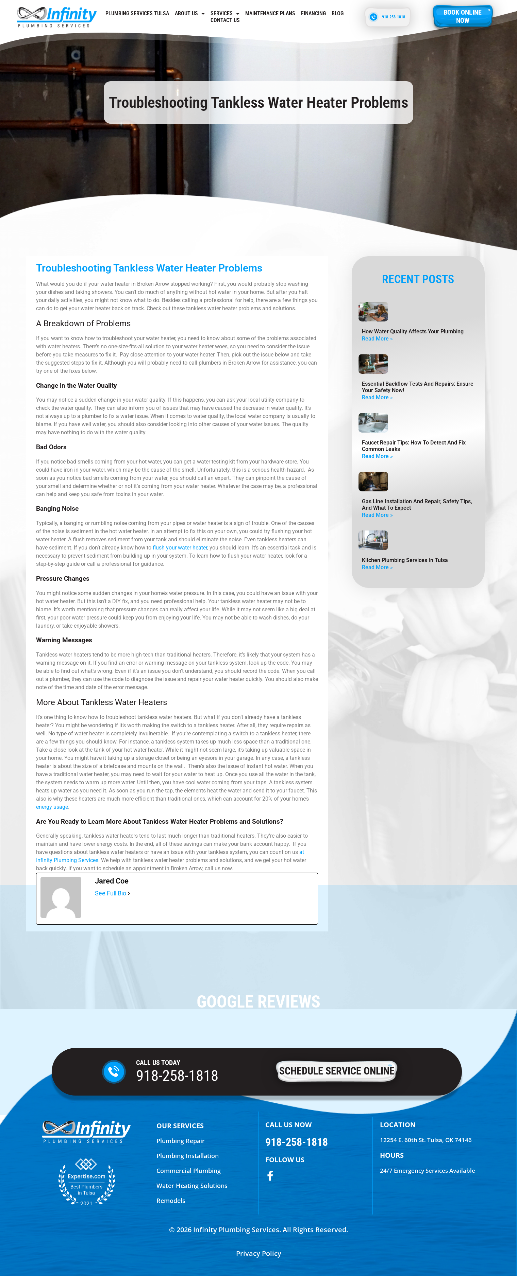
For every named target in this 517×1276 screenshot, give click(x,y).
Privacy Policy (258, 1253)
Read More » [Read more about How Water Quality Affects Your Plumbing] (377, 338)
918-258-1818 (177, 1076)
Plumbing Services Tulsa (137, 13)
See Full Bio (110, 893)
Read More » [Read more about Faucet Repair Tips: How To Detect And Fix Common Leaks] (377, 456)
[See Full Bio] (129, 893)
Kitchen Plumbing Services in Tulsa (405, 560)
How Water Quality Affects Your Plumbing (413, 331)
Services (225, 13)
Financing (313, 13)
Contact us (225, 20)
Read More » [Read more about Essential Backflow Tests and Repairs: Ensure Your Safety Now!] (377, 397)
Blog (338, 13)
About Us (190, 13)
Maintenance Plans (270, 13)
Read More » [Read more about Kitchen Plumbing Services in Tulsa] (377, 567)
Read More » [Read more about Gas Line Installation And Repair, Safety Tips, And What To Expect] (377, 515)
